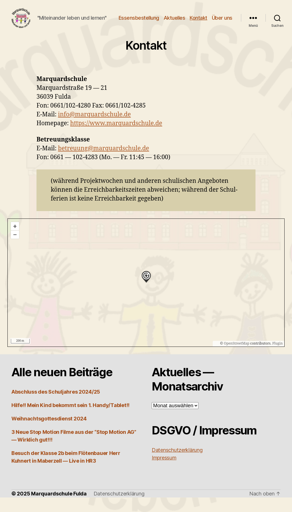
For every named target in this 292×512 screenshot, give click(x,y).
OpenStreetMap (236, 358)
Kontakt (223, 21)
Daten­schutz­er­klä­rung (177, 465)
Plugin (277, 358)
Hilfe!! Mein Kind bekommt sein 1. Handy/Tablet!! (70, 420)
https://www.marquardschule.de (116, 138)
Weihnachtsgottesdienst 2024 (49, 433)
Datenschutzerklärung (119, 508)
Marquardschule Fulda (59, 508)
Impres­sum (164, 472)
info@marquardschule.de (94, 129)
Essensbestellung (164, 21)
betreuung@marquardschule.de (103, 163)
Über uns (222, 29)
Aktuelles (199, 21)
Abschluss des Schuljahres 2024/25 (55, 406)
